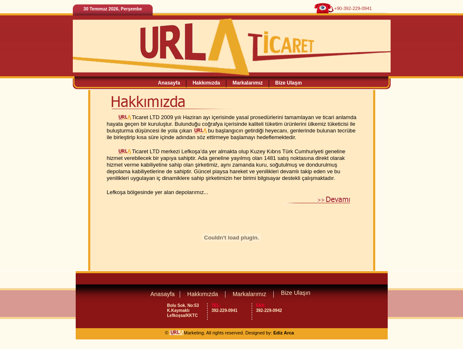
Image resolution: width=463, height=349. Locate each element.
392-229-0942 (274, 308)
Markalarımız (248, 83)
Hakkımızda (206, 83)
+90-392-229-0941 (353, 8)
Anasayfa (169, 83)
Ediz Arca (283, 332)
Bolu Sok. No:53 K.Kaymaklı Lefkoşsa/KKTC (183, 310)
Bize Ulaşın (288, 83)
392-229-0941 (230, 308)
